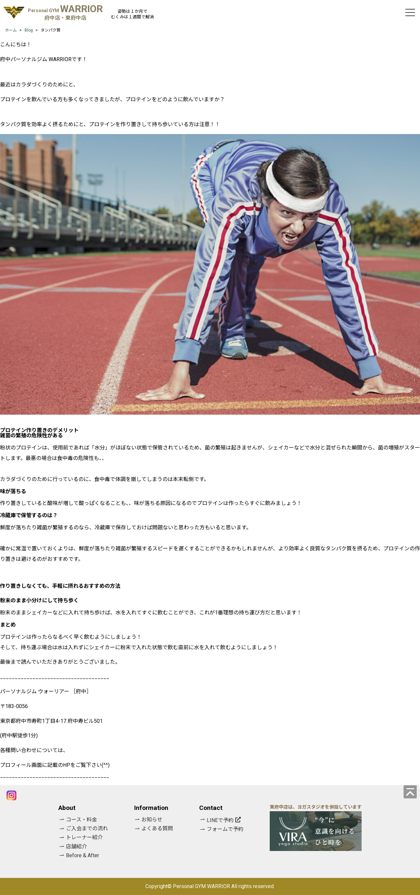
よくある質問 (157, 828)
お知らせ (151, 819)
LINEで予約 (220, 820)
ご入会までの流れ (87, 828)
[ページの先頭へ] (410, 791)
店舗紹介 (76, 846)
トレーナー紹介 (84, 837)
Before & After (82, 855)
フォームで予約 (225, 829)
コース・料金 (81, 819)
